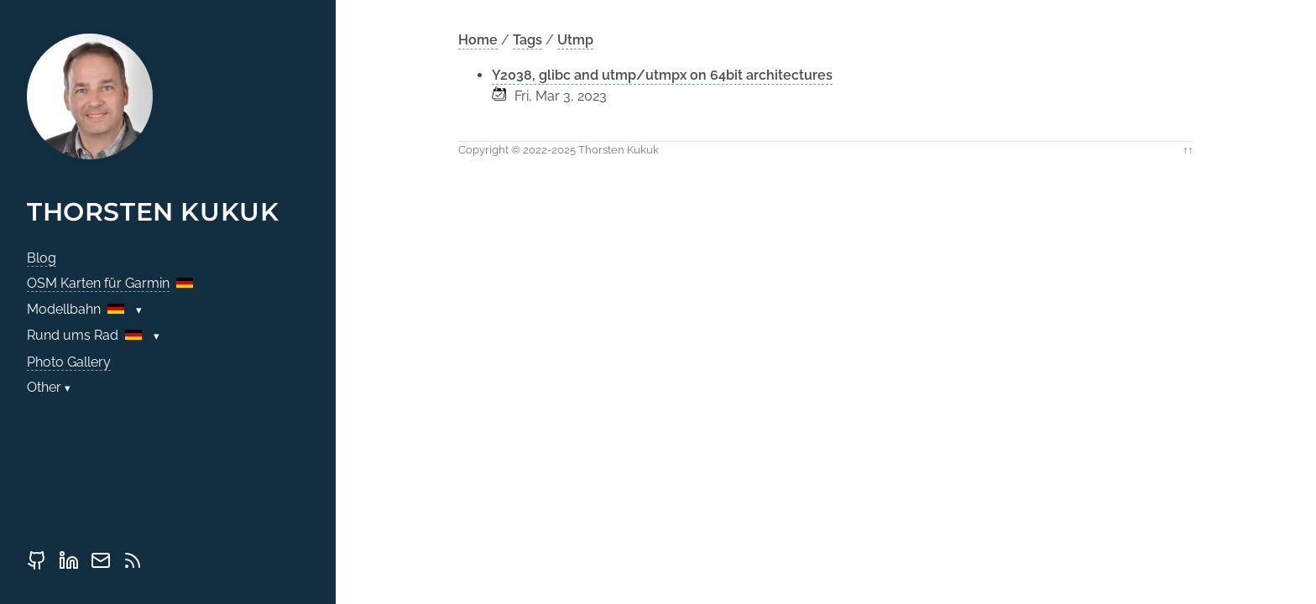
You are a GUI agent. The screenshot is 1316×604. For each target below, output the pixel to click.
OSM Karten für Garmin (98, 283)
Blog (41, 258)
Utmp (575, 40)
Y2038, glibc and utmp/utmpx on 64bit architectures (662, 75)
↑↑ (1188, 149)
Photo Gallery (69, 362)
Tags (527, 40)
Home (478, 40)
